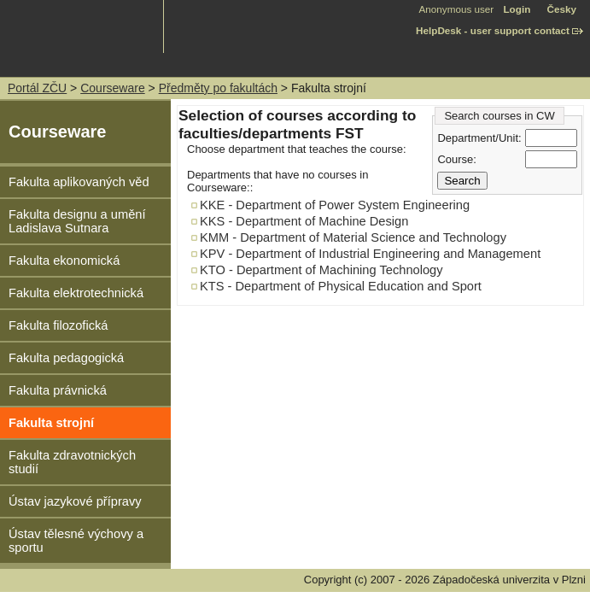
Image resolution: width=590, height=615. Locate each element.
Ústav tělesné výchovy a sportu (76, 540)
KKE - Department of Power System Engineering (335, 205)
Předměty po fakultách (218, 88)
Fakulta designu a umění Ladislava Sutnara (77, 221)
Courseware (112, 88)
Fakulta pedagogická (66, 358)
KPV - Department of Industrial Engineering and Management (370, 254)
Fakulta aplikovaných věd (79, 182)
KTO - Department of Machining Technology (321, 270)
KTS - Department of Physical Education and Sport (341, 286)
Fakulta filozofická (58, 325)
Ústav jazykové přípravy (75, 501)
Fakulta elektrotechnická (76, 293)
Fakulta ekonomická (64, 260)
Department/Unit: (479, 138)
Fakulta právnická (58, 390)
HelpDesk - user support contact (493, 30)
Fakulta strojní (51, 423)
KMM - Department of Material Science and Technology (353, 237)
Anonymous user (458, 9)
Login (516, 9)
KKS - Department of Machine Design (304, 221)
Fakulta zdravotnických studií (72, 462)
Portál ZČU (37, 88)
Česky (561, 9)
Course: (456, 159)
